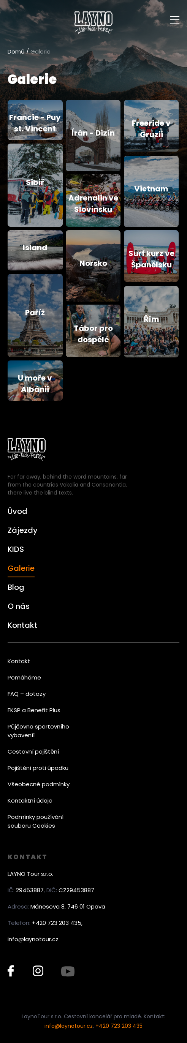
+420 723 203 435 (119, 1026)
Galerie (21, 568)
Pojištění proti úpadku (38, 768)
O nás (19, 606)
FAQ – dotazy (27, 694)
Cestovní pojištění (33, 751)
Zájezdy (23, 530)
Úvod (17, 511)
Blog (16, 587)
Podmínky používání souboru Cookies (35, 821)
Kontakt (22, 625)
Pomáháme (24, 677)
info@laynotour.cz (33, 939)
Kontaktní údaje (30, 800)
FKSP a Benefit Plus (34, 710)
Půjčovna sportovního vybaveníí (38, 730)
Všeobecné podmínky (39, 784)
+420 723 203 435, (57, 923)
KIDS (16, 549)
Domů (16, 51)
